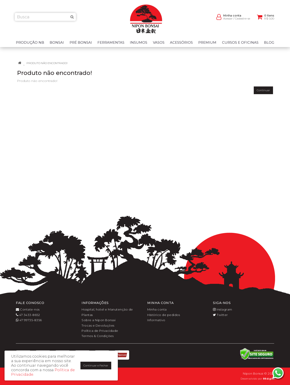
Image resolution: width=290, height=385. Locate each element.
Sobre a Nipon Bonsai (99, 320)
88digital (269, 378)
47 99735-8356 (29, 320)
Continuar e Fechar (95, 365)
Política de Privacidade (100, 330)
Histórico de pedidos (163, 315)
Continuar (263, 90)
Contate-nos (28, 309)
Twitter (220, 315)
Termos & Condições (98, 336)
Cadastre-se (242, 20)
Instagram (222, 309)
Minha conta (157, 309)
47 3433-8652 (28, 315)
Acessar (228, 20)
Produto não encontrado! (47, 63)
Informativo (156, 320)
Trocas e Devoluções (98, 325)
